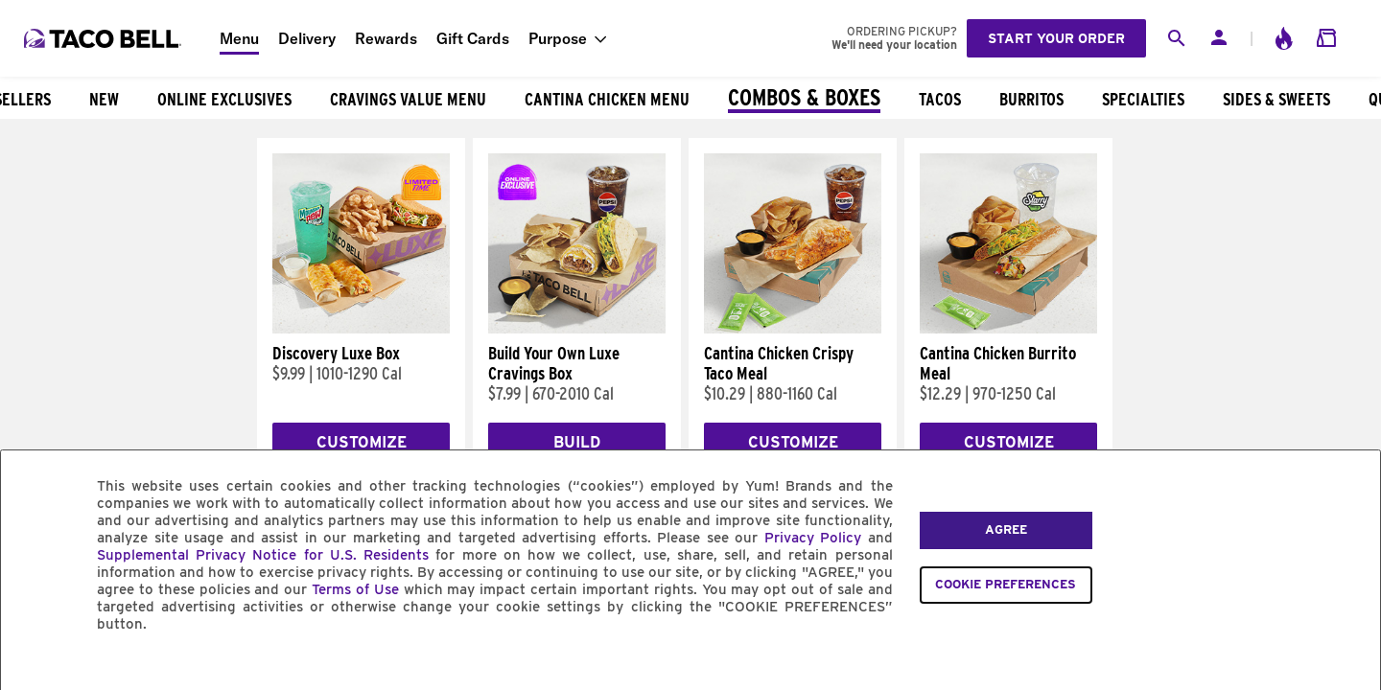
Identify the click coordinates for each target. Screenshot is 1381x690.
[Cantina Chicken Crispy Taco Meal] (792, 328)
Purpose (557, 38)
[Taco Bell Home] (104, 38)
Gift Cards (472, 38)
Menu (239, 38)
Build (576, 442)
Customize (361, 442)
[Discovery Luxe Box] (361, 328)
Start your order (1056, 38)
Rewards (386, 38)
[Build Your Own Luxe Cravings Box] (577, 328)
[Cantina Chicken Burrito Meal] (1008, 328)
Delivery (307, 38)
